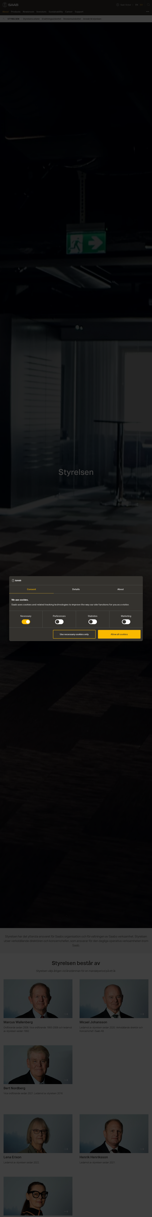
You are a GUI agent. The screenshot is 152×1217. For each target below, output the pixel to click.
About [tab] (120, 589)
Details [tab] (76, 589)
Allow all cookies (119, 634)
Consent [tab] (31, 589)
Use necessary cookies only (74, 634)
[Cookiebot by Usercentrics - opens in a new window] (128, 580)
